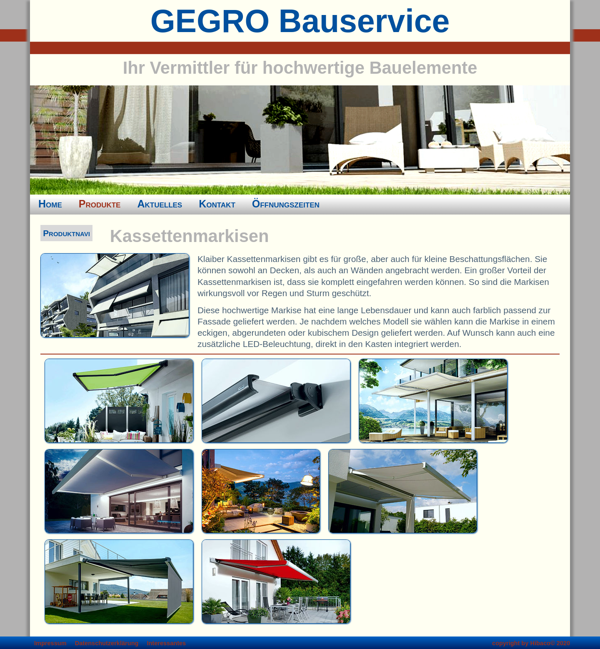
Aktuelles (159, 204)
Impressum (50, 643)
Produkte (100, 204)
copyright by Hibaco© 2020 (531, 643)
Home (50, 204)
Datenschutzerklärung (107, 643)
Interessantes (166, 643)
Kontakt (217, 204)
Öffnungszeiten (286, 204)
